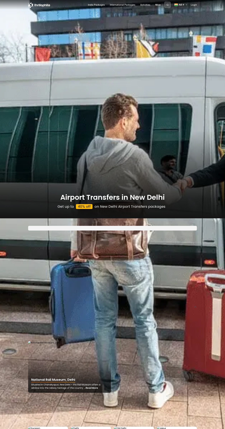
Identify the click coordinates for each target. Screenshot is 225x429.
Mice (158, 4)
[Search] (167, 5)
